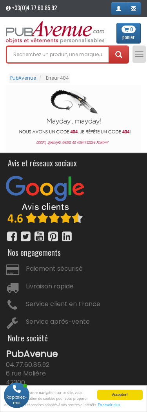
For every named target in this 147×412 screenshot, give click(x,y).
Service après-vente (58, 321)
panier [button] (129, 33)
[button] (118, 8)
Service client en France (63, 303)
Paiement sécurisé (54, 268)
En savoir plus (109, 405)
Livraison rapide (50, 286)
